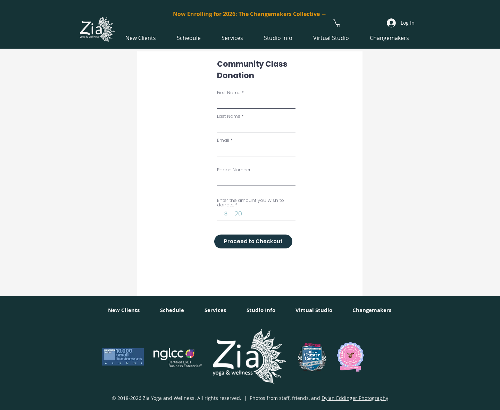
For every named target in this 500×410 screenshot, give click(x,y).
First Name (228, 92)
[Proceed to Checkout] (253, 241)
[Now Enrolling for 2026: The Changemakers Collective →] (250, 14)
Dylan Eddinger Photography (355, 398)
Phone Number (234, 169)
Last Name (228, 116)
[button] (337, 23)
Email (223, 140)
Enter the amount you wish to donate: (250, 202)
